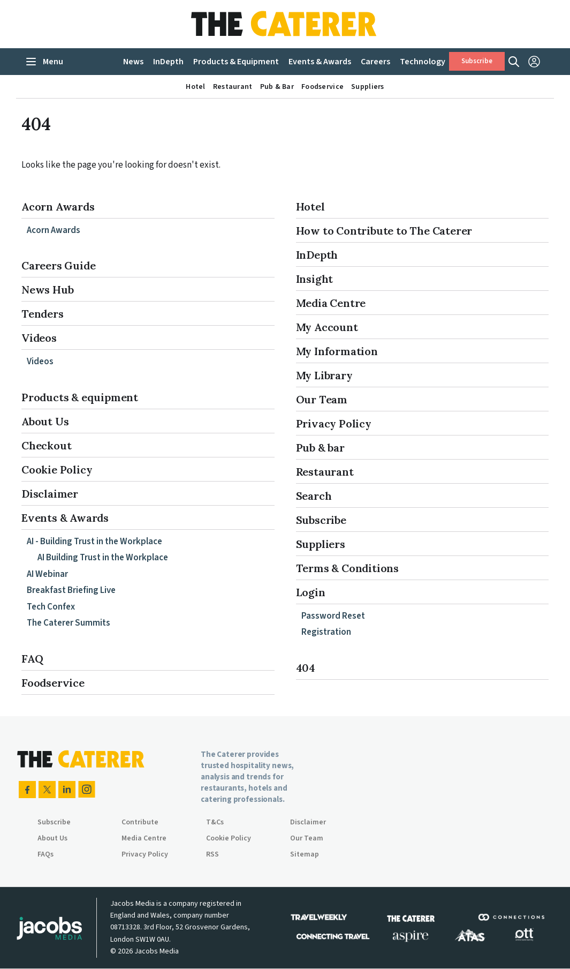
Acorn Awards (58, 206)
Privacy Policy (333, 423)
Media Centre (331, 303)
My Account (327, 327)
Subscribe (476, 61)
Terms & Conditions (347, 568)
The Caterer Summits (68, 623)
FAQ (32, 658)
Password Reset (333, 616)
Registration (326, 632)
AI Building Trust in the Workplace (102, 557)
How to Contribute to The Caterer (384, 230)
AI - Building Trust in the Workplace (94, 541)
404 (305, 667)
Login (310, 592)
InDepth (317, 254)
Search (314, 495)
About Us (45, 421)
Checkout (46, 445)
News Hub (47, 289)
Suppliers (320, 544)
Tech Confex (51, 606)
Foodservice (53, 682)
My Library (324, 375)
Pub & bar (320, 447)
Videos (39, 337)
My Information (337, 351)
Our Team (321, 399)
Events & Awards (65, 517)
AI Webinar (47, 574)
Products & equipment (79, 397)
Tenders (42, 313)
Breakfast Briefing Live (71, 590)
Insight (314, 279)
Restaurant (325, 471)
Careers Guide (58, 265)
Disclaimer (49, 493)
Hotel (310, 206)
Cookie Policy (56, 469)
